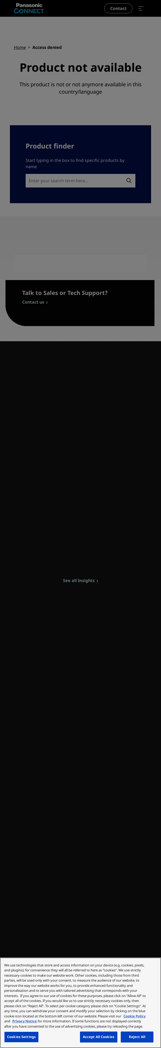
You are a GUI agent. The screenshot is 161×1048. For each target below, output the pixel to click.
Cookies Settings (21, 1036)
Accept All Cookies (98, 1036)
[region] (80, 1003)
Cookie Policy (134, 1016)
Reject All (137, 1036)
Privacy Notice (24, 1021)
